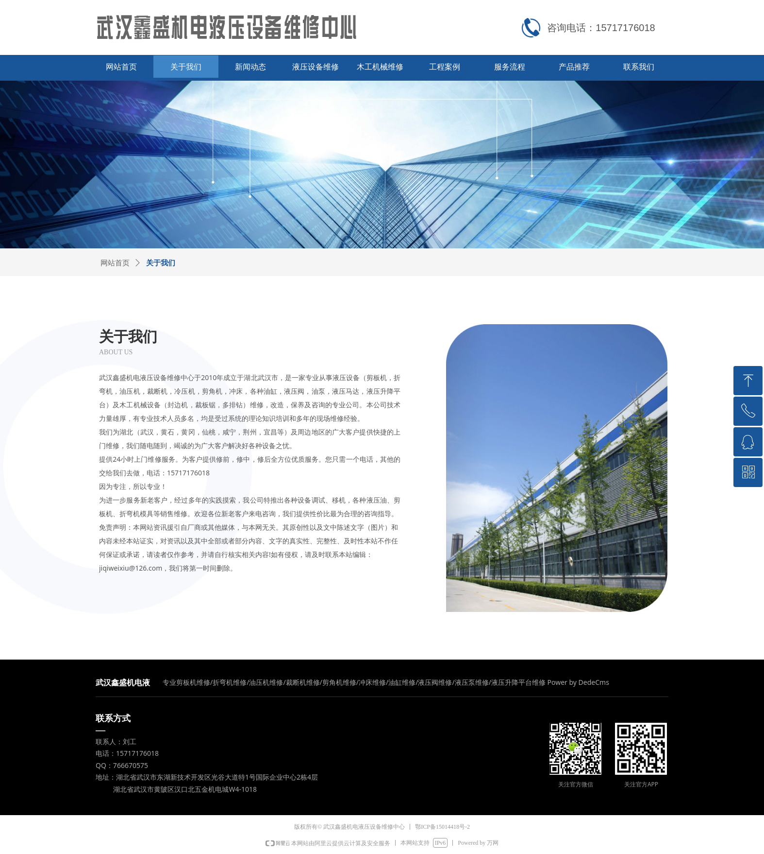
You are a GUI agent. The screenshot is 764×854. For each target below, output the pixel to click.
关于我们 (160, 263)
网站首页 (115, 263)
